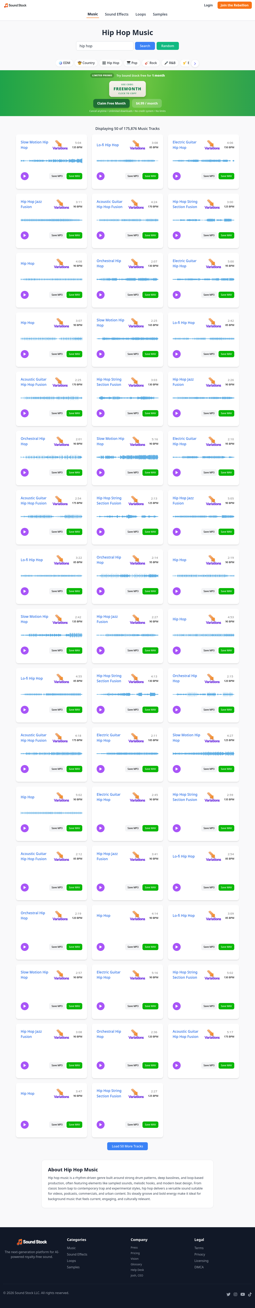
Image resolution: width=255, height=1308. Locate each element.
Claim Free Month (111, 103)
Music (92, 14)
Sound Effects (116, 14)
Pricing (135, 1253)
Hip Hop (27, 263)
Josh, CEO (137, 1275)
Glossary (136, 1264)
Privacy (199, 1254)
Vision (134, 1259)
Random (167, 46)
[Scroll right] (195, 63)
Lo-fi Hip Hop (108, 144)
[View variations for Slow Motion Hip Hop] (60, 144)
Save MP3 (57, 176)
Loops (140, 14)
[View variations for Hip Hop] (61, 263)
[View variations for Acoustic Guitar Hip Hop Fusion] (136, 203)
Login (208, 5)
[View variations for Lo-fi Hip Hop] (137, 144)
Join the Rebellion (235, 5)
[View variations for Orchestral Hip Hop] (136, 263)
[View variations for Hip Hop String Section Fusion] (212, 203)
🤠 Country (86, 63)
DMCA (199, 1267)
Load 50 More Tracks (127, 1146)
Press (134, 1247)
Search (145, 46)
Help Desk (137, 1270)
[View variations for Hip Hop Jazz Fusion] (61, 203)
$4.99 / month (147, 103)
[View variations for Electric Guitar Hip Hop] (212, 144)
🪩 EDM (64, 63)
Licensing (201, 1261)
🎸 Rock (151, 63)
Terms (199, 1248)
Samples (160, 14)
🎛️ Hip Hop (110, 63)
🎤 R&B (170, 63)
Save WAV (74, 176)
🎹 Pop (132, 63)
